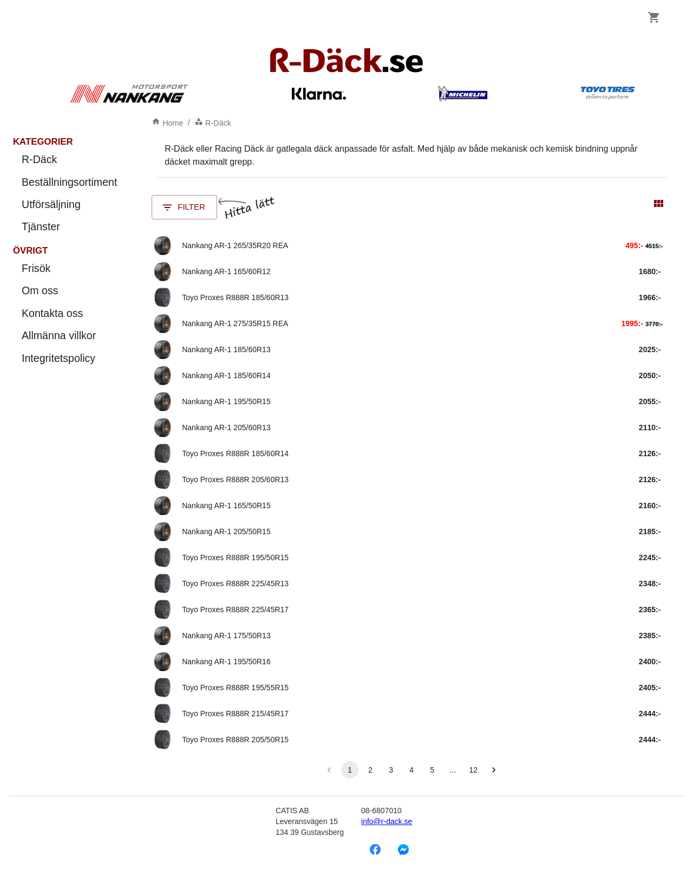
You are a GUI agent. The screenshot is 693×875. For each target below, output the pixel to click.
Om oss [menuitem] (69, 291)
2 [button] (370, 770)
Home (167, 123)
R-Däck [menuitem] (69, 159)
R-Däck (212, 123)
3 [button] (391, 770)
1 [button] (349, 770)
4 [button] (411, 770)
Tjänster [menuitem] (69, 227)
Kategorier (43, 142)
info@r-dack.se (386, 821)
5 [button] (432, 770)
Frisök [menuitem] (69, 268)
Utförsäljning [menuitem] (69, 204)
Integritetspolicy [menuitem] (69, 358)
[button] (493, 770)
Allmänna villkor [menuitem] (69, 336)
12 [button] (473, 770)
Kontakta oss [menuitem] (69, 313)
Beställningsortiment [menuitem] (69, 182)
